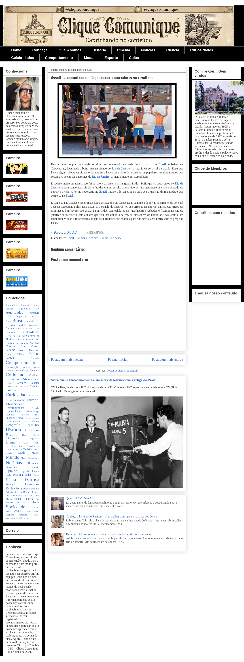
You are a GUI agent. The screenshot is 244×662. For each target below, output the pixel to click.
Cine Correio (30, 346)
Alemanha (11, 305)
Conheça (40, 50)
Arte (37, 308)
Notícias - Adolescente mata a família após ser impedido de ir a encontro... (110, 534)
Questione (32, 484)
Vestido (19, 518)
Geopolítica (32, 425)
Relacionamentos (30, 488)
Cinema (123, 50)
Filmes (36, 414)
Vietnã (26, 518)
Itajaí (25, 442)
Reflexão (12, 488)
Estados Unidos (23, 411)
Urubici (36, 511)
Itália (37, 443)
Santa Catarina (24, 498)
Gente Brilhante (31, 421)
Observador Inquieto (22, 467)
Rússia (27, 495)
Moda (88, 58)
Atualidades (14, 312)
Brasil (162, 164)
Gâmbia (35, 418)
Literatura (11, 446)
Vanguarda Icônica (28, 515)
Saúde (36, 502)
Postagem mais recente (67, 359)
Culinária (34, 386)
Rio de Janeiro (121, 168)
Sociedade (116, 237)
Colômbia (20, 354)
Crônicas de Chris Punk (17, 386)
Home (16, 50)
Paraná (35, 471)
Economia (19, 400)
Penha (8, 475)
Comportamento (59, 58)
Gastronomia (13, 421)
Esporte (111, 58)
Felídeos (25, 414)
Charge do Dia (24, 339)
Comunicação (12, 367)
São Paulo (22, 502)
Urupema (10, 515)
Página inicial (118, 359)
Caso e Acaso (24, 328)
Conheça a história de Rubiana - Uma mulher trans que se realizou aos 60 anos (112, 516)
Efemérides (14, 404)
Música (24, 458)
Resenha (18, 492)
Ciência (172, 50)
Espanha (35, 408)
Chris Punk (34, 343)
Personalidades (22, 474)
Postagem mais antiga (167, 359)
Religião (9, 492)
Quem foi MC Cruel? (78, 498)
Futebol (28, 418)
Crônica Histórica (28, 382)
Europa (36, 411)
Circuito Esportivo (28, 350)
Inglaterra (34, 438)
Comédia (34, 358)
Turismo (28, 511)
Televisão (10, 511)
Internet (11, 442)
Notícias (148, 50)
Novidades (33, 463)
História (99, 50)
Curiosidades (201, 50)
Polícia (104, 237)
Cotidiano (81, 237)
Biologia (17, 316)
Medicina (27, 449)
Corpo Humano (30, 370)
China (36, 339)
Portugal (10, 484)
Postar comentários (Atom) (122, 370)
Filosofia (10, 417)
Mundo (12, 457)
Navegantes (33, 458)
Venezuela (10, 518)
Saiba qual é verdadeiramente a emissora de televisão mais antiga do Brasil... (104, 380)
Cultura (135, 58)
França (20, 417)
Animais (25, 305)
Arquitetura (24, 308)
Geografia (13, 425)
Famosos (11, 414)
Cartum (10, 328)
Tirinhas (19, 511)
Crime (26, 379)
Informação (12, 438)
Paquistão (24, 471)
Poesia (36, 475)
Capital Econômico (28, 325)
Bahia (8, 316)
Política (32, 479)
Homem (25, 435)
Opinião (11, 471)
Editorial (33, 400)
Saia (33, 495)
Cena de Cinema (15, 335)
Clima (9, 354)
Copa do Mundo (13, 370)
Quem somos (70, 50)
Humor (36, 435)
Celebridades (22, 58)
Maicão (18, 449)
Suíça (36, 507)
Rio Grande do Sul (15, 495)
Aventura (34, 312)
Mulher (35, 452)
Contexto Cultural (30, 367)
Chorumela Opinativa (17, 342)
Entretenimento (15, 407)
